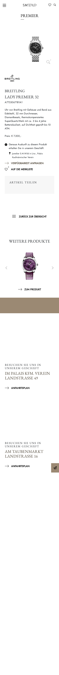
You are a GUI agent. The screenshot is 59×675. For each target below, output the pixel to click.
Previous (6, 268)
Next (52, 268)
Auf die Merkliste (22, 169)
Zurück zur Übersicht (32, 216)
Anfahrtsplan (20, 388)
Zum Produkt (32, 289)
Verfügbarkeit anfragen (27, 163)
